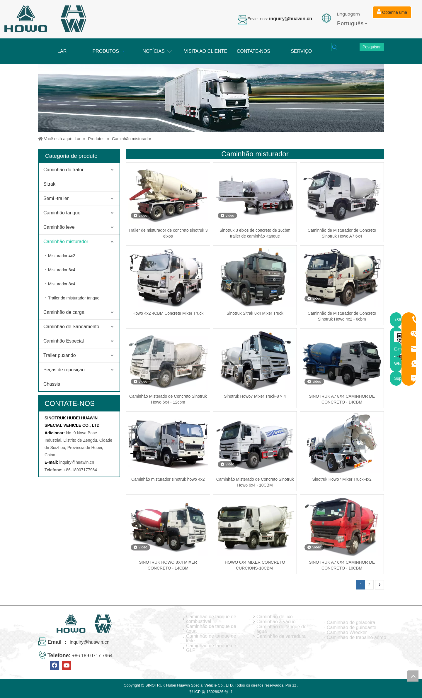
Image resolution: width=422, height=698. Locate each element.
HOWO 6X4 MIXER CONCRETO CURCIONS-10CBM (255, 565)
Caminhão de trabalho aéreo (356, 637)
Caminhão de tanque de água (211, 628)
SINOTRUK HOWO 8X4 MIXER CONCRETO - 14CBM (168, 565)
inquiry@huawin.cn (76, 462)
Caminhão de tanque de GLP (211, 648)
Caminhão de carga (63, 312)
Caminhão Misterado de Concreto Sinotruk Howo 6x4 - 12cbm (168, 399)
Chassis (51, 384)
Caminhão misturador (65, 241)
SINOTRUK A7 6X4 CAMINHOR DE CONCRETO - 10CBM (342, 565)
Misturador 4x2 (61, 255)
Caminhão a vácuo (275, 621)
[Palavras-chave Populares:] (372, 47)
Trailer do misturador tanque (73, 298)
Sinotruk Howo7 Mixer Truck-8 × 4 (255, 396)
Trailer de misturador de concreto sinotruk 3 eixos (167, 233)
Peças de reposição (64, 369)
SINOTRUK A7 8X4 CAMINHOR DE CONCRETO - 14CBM (342, 399)
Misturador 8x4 (61, 284)
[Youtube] (66, 665)
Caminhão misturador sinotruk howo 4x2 (168, 479)
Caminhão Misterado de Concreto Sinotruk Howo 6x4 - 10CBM (255, 482)
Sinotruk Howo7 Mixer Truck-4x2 (341, 479)
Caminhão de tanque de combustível (211, 619)
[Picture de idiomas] (326, 18)
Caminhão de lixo (274, 616)
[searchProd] (349, 47)
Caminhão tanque (61, 212)
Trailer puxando (59, 355)
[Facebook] (54, 665)
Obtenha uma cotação (392, 14)
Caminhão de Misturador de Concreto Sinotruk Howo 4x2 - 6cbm (342, 316)
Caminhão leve (59, 227)
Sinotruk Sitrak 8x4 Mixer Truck (255, 313)
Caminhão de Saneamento (71, 326)
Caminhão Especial (63, 340)
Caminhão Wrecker (347, 632)
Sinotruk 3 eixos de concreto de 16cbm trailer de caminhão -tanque (254, 233)
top (412, 676)
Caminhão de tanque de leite (211, 638)
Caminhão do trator (63, 169)
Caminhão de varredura (281, 636)
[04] (211, 98)
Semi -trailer (56, 198)
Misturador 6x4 (61, 269)
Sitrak (49, 184)
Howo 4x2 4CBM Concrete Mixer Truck (167, 313)
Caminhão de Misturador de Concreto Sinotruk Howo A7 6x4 (342, 233)
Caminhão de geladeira (351, 622)
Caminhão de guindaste (351, 627)
